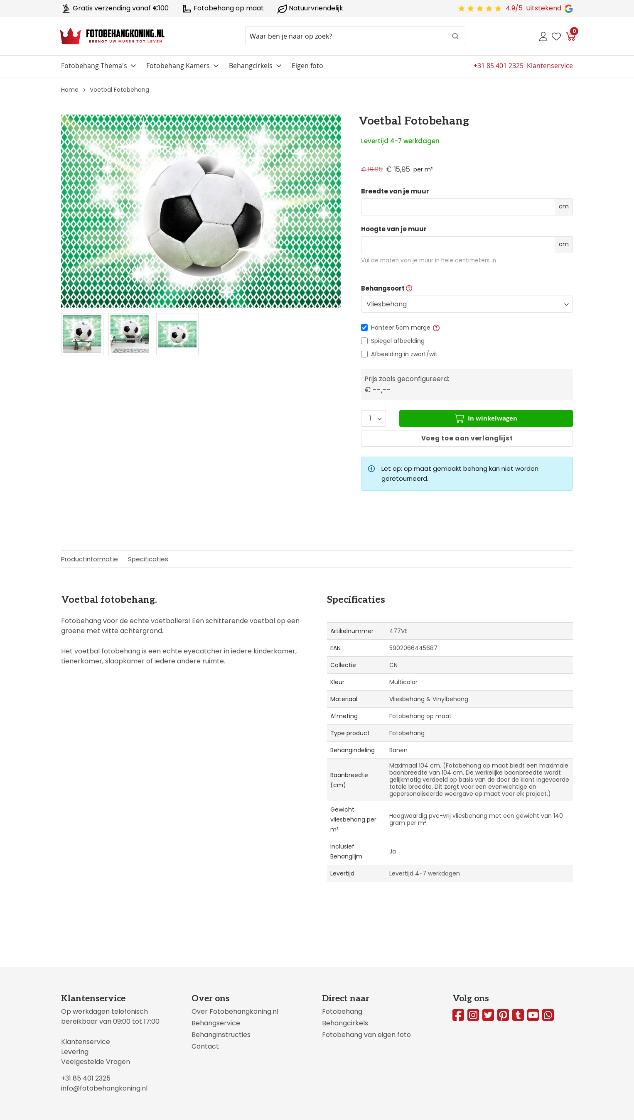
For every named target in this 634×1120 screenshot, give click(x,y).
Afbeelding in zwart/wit (404, 354)
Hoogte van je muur (394, 229)
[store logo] (112, 36)
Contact (205, 1046)
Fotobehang (342, 1011)
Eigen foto (307, 65)
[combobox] (355, 36)
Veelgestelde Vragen (95, 1061)
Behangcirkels (251, 65)
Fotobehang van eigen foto (366, 1034)
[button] (436, 328)
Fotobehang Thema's (94, 65)
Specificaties (148, 558)
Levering (74, 1051)
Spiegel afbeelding (398, 341)
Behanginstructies (221, 1034)
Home (70, 90)
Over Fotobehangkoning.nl (235, 1011)
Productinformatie (89, 558)
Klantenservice (85, 1042)
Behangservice (216, 1023)
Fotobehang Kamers (178, 65)
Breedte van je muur (395, 191)
